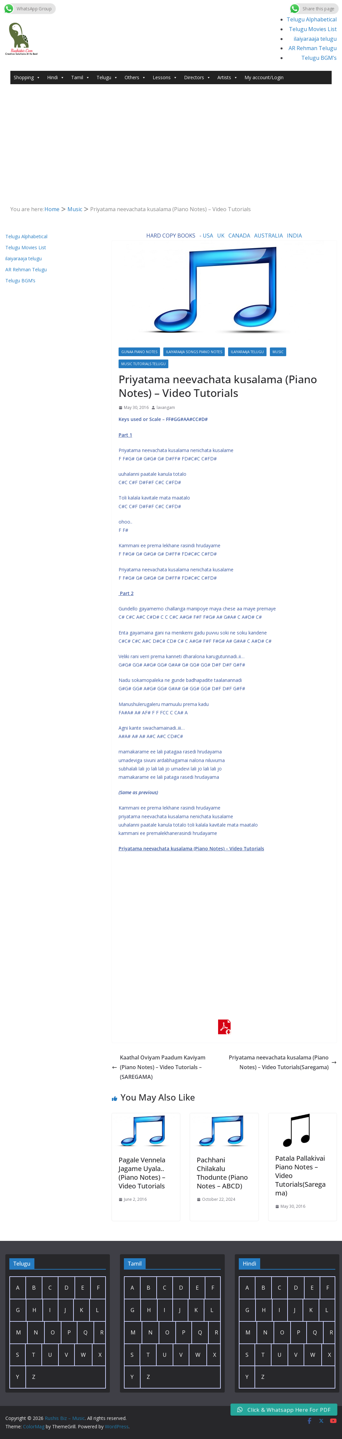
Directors (197, 77)
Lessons (165, 77)
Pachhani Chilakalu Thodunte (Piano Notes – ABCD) (222, 1172)
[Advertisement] (171, 134)
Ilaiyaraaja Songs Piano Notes (194, 351)
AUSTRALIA (268, 235)
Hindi (55, 77)
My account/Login (264, 77)
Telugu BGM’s (319, 57)
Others (135, 77)
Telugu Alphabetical (312, 19)
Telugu (107, 77)
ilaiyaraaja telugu (315, 38)
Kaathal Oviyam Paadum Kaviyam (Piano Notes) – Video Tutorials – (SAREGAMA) (158, 1067)
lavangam (166, 407)
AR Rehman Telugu (313, 48)
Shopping (27, 77)
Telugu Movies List (313, 29)
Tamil (80, 77)
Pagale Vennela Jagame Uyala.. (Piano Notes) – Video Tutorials (142, 1172)
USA (208, 235)
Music (278, 351)
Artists (227, 77)
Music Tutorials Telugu (143, 364)
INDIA (294, 235)
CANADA (239, 235)
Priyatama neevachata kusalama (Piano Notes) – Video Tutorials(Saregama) (283, 1062)
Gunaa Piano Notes (139, 351)
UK (220, 235)
